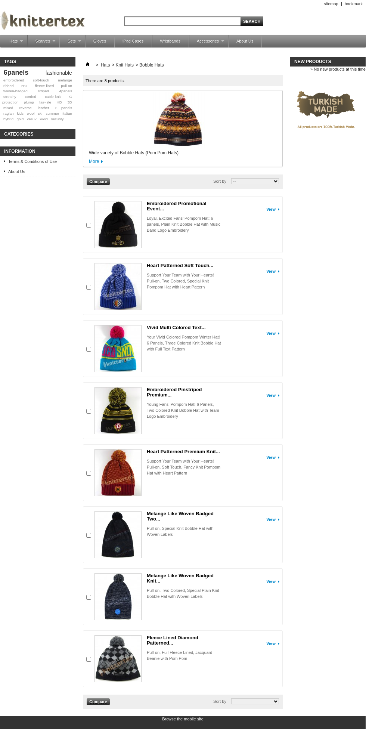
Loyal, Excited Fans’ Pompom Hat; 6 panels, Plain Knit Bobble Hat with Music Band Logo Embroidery (183, 224)
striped (43, 91)
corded (30, 97)
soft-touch (41, 80)
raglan (8, 113)
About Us (244, 41)
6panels (16, 72)
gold (20, 119)
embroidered (13, 80)
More (94, 161)
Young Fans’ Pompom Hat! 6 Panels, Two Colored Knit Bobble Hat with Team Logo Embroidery (183, 410)
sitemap (331, 3)
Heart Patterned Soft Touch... (180, 265)
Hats (12, 43)
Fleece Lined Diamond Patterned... (172, 640)
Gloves (99, 41)
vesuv (32, 119)
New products (312, 61)
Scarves (42, 43)
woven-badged (15, 91)
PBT (24, 86)
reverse (25, 108)
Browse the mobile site (183, 719)
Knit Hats (124, 65)
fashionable (59, 73)
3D (69, 102)
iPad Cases (132, 41)
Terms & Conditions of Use (32, 161)
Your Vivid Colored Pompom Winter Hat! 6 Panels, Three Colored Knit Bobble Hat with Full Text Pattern (184, 343)
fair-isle (45, 102)
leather (43, 108)
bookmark (354, 3)
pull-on (66, 86)
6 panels (63, 108)
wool (30, 113)
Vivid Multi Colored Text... (176, 327)
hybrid (8, 119)
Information (19, 151)
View (271, 209)
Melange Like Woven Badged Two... (180, 516)
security (57, 119)
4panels (65, 91)
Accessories (206, 43)
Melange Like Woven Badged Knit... (180, 578)
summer (52, 113)
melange (65, 80)
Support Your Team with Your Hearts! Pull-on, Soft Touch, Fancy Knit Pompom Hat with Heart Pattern (183, 467)
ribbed (8, 86)
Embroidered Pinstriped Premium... (174, 392)
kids (20, 113)
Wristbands (170, 41)
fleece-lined (44, 86)
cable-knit (53, 97)
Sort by (219, 181)
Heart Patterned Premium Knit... (183, 451)
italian (67, 113)
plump (29, 102)
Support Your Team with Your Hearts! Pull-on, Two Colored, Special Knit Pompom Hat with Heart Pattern (180, 281)
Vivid (44, 119)
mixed (8, 108)
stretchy (9, 97)
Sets (70, 43)
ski (40, 113)
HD (59, 102)
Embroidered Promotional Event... (177, 206)
